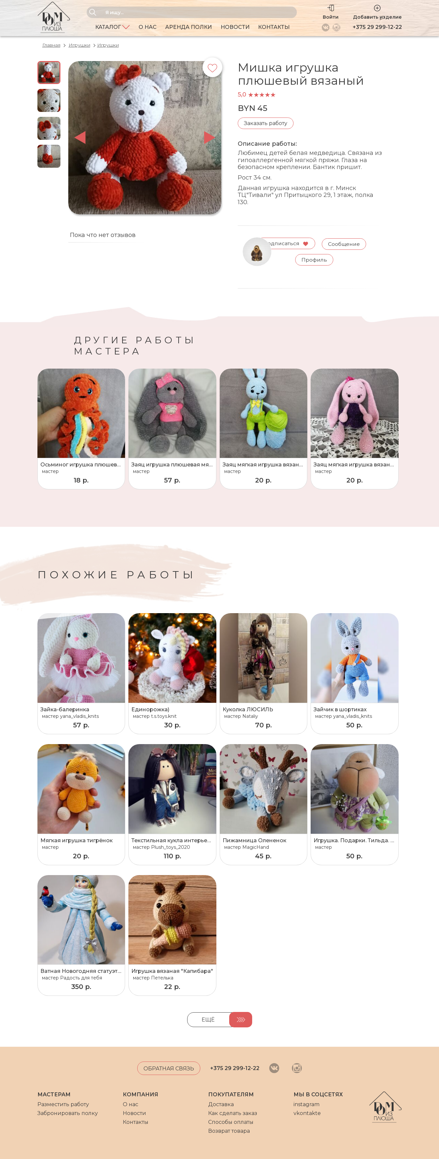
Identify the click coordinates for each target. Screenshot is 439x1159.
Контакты (274, 27)
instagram (306, 1104)
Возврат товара (229, 1131)
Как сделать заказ (232, 1113)
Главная (51, 45)
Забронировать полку (67, 1113)
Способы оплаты (230, 1122)
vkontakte (307, 1113)
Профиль (315, 259)
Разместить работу (63, 1104)
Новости (235, 27)
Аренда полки (188, 27)
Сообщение (345, 243)
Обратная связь (168, 1068)
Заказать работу (265, 123)
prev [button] (80, 137)
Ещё (208, 1020)
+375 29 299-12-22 (377, 27)
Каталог (112, 27)
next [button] (209, 137)
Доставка (221, 1104)
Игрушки (79, 45)
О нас (148, 27)
